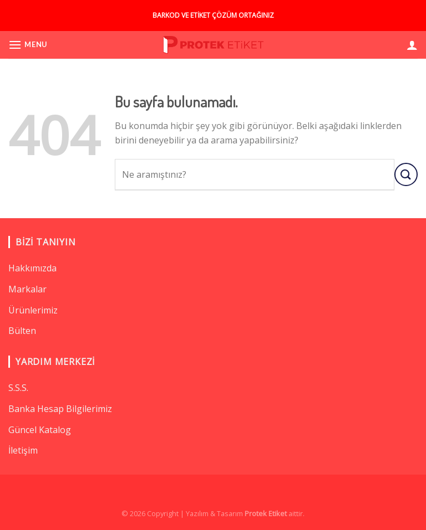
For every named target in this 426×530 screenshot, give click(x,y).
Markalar (27, 289)
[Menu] (27, 44)
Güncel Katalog (39, 430)
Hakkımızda (32, 268)
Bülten (22, 331)
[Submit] (406, 174)
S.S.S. (18, 388)
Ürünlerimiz (33, 310)
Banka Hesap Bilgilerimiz (60, 409)
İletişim (23, 450)
